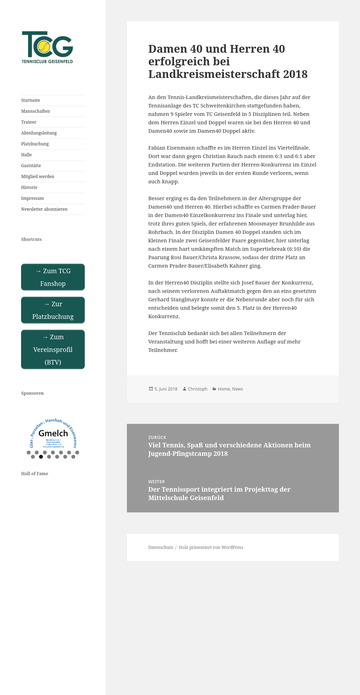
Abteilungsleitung (39, 133)
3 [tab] (45, 452)
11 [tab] (57, 457)
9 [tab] (41, 457)
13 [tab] (73, 457)
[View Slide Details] (53, 433)
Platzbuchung (35, 144)
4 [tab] (53, 452)
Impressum (32, 198)
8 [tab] (33, 457)
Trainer (28, 122)
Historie (29, 187)
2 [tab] (37, 452)
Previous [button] (30, 432)
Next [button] (76, 432)
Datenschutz (160, 547)
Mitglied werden (37, 176)
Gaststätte (31, 166)
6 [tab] (69, 452)
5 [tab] (61, 452)
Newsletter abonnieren (44, 209)
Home (224, 389)
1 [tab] (29, 452)
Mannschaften (35, 111)
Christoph (197, 389)
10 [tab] (49, 457)
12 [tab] (65, 457)
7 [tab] (77, 452)
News (237, 389)
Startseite (30, 100)
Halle (26, 155)
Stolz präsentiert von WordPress (211, 547)
